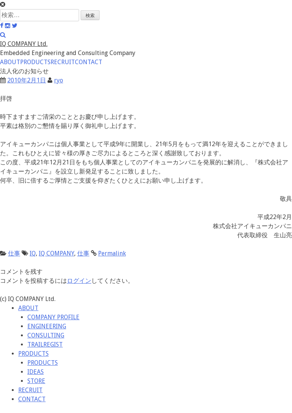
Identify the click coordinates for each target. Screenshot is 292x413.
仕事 (14, 253)
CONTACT (88, 62)
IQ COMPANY (56, 253)
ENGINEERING (46, 326)
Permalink (112, 253)
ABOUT (10, 62)
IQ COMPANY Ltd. (24, 43)
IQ (33, 253)
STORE (36, 381)
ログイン (79, 280)
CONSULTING (45, 335)
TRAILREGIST (45, 344)
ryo (58, 80)
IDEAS (35, 371)
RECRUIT (63, 62)
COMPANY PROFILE (53, 317)
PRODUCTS (35, 62)
